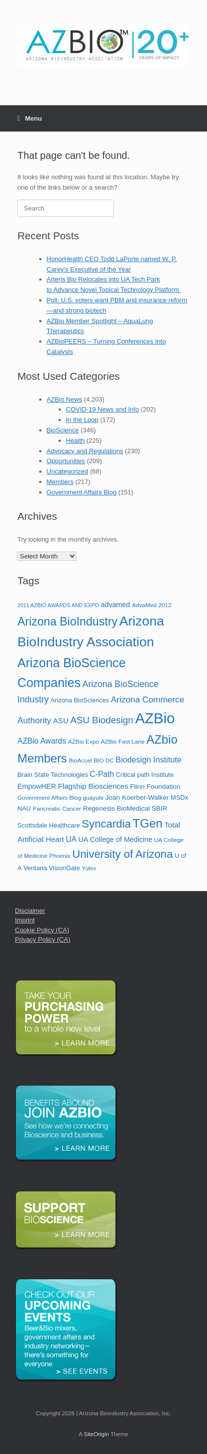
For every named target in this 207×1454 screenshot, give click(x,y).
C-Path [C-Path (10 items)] (102, 774)
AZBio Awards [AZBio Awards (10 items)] (41, 741)
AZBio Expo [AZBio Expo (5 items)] (83, 741)
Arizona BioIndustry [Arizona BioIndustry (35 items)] (67, 621)
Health (75, 440)
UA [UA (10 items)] (71, 839)
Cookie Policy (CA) (42, 930)
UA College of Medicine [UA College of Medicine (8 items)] (116, 839)
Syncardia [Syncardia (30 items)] (106, 824)
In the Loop (82, 419)
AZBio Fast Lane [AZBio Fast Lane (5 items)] (122, 741)
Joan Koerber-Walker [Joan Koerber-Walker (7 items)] (137, 797)
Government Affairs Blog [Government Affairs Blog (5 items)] (49, 797)
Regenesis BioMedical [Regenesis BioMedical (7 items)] (116, 808)
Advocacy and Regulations (85, 451)
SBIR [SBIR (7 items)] (160, 808)
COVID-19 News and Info (102, 409)
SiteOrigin (96, 1434)
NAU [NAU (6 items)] (24, 808)
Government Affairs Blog (82, 492)
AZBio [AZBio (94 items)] (155, 718)
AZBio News (65, 399)
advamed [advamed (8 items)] (115, 605)
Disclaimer (30, 910)
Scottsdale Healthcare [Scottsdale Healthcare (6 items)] (48, 825)
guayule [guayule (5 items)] (93, 797)
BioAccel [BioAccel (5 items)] (80, 760)
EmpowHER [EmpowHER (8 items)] (36, 786)
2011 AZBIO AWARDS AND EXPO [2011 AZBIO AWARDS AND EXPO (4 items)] (58, 605)
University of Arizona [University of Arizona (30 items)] (122, 854)
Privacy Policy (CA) (42, 939)
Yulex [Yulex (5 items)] (89, 868)
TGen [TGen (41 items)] (148, 823)
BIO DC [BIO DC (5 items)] (104, 760)
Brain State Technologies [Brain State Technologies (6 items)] (52, 774)
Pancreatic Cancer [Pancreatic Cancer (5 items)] (57, 808)
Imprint (25, 920)
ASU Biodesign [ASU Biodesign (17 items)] (101, 720)
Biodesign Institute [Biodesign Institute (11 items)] (148, 759)
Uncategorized (68, 471)
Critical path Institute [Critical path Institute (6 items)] (145, 774)
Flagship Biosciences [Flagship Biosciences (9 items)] (93, 786)
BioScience (63, 430)
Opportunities (66, 461)
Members (60, 481)
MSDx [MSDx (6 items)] (179, 797)
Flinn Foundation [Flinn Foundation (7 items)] (155, 786)
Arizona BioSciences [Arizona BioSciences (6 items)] (79, 700)
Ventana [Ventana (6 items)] (35, 868)
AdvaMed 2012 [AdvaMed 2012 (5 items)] (152, 605)
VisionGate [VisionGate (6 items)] (64, 868)
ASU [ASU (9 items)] (61, 720)
